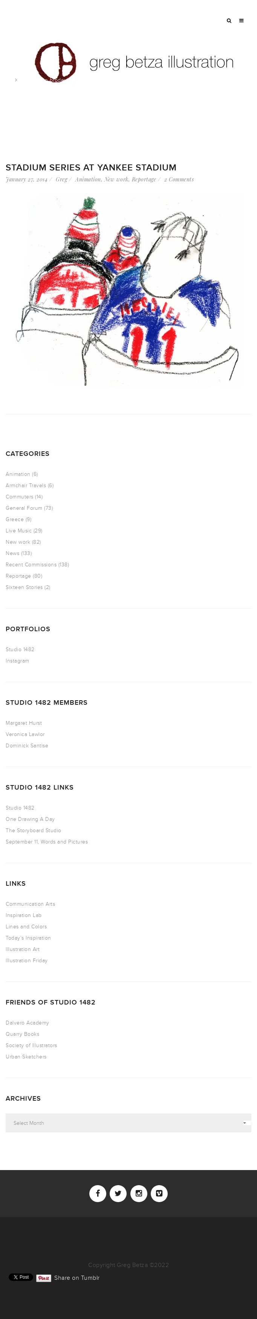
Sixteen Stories (24, 587)
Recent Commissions (31, 564)
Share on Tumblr (77, 1277)
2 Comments (179, 179)
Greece (15, 519)
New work (116, 179)
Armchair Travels (26, 485)
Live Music (19, 531)
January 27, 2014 (26, 179)
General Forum (24, 508)
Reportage (144, 179)
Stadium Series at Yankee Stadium (91, 167)
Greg (61, 179)
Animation (88, 179)
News (12, 553)
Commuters (20, 497)
